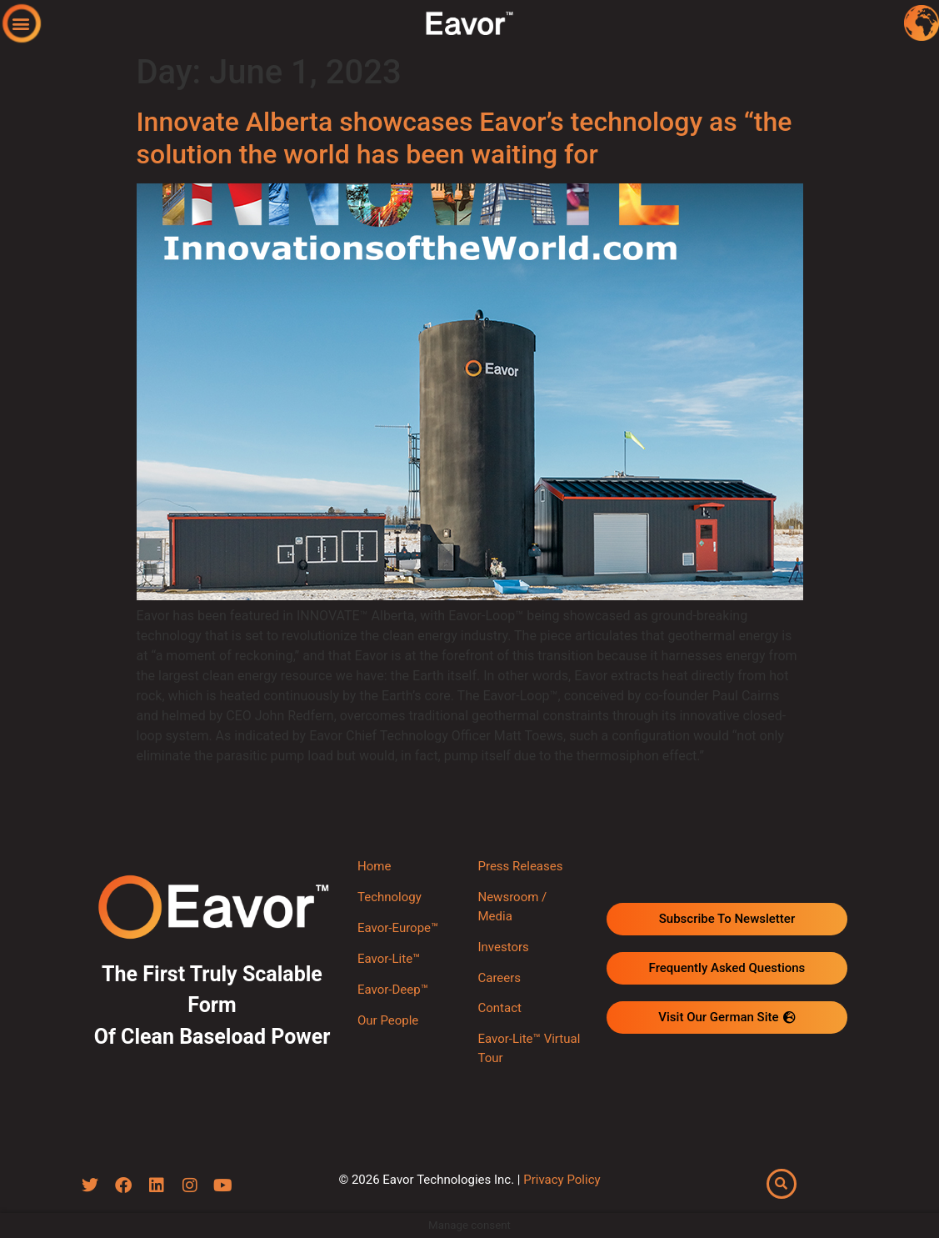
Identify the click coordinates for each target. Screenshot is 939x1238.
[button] (21, 23)
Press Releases (519, 866)
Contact (499, 1007)
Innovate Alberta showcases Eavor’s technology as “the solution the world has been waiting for (464, 137)
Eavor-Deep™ (392, 989)
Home (374, 866)
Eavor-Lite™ (388, 958)
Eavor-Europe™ (397, 927)
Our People (387, 1020)
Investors (502, 947)
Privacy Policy (561, 1179)
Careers (499, 977)
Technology (389, 897)
